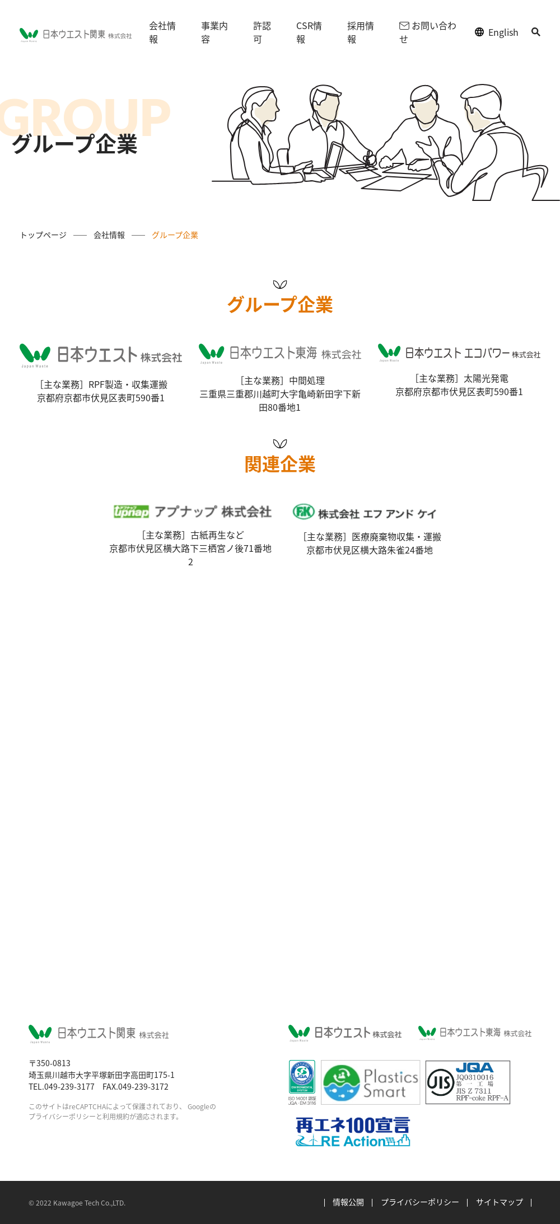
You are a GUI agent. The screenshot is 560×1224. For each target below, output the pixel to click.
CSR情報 (309, 31)
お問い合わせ (427, 31)
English (503, 32)
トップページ (43, 234)
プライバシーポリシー (62, 1116)
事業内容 (214, 31)
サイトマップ (499, 1201)
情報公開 (348, 1201)
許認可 (262, 31)
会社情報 (162, 31)
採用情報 (360, 31)
